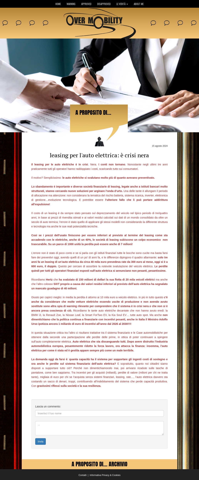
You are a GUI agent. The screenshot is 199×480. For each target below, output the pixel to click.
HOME (58, 4)
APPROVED (86, 4)
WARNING (71, 4)
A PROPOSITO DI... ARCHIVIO (99, 464)
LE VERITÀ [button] (122, 4)
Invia (40, 441)
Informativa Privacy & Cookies (105, 475)
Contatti (82, 475)
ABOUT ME (139, 4)
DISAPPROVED (104, 4)
